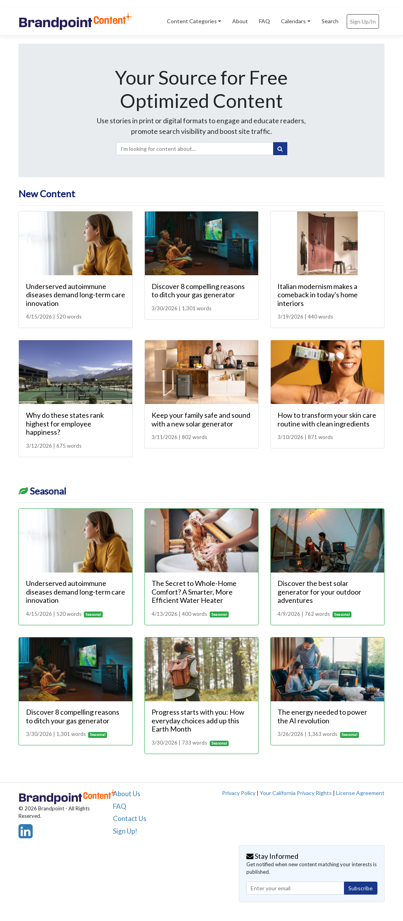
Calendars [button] (293, 21)
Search (330, 21)
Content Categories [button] (192, 21)
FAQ (264, 21)
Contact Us (129, 818)
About (240, 21)
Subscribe (360, 888)
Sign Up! (125, 831)
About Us (126, 793)
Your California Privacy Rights (296, 792)
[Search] (280, 149)
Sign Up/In (363, 21)
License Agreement (360, 792)
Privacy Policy (238, 792)
